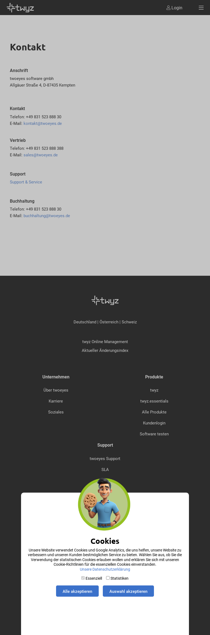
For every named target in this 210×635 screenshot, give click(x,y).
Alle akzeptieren (77, 591)
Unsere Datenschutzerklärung (105, 569)
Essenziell (94, 578)
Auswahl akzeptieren (128, 591)
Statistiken (119, 578)
